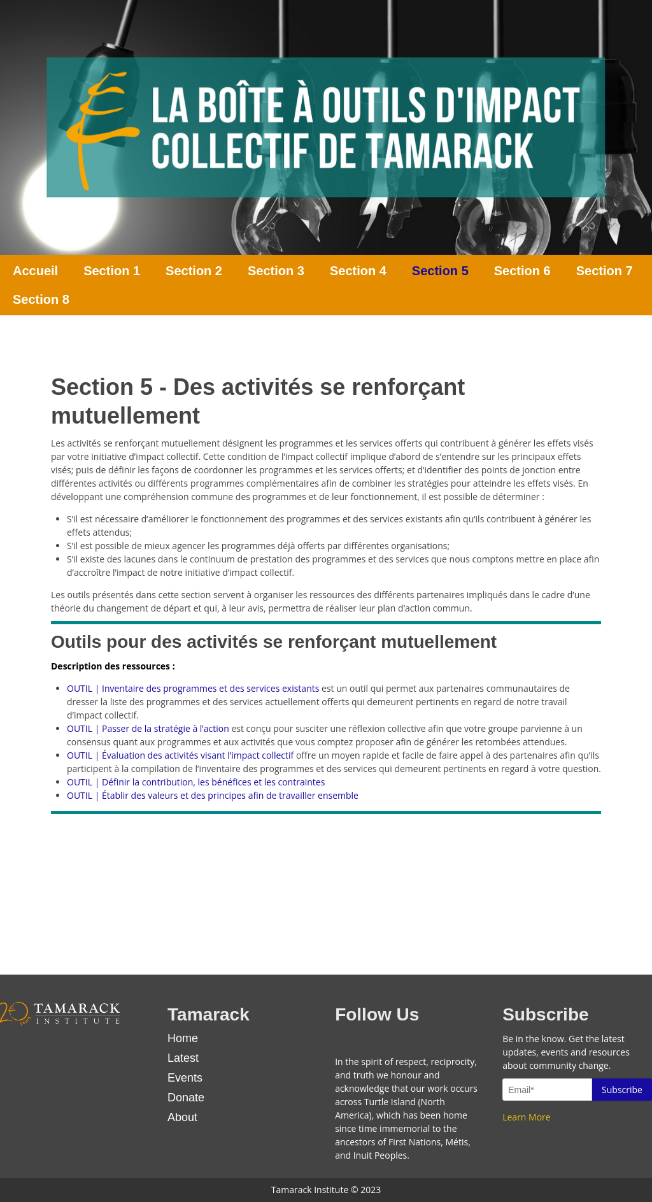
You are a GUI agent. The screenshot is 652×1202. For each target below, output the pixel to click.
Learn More (526, 1117)
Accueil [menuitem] (35, 271)
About (182, 1117)
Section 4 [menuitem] (358, 271)
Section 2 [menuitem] (194, 271)
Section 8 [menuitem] (41, 299)
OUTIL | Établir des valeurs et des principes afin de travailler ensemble (212, 795)
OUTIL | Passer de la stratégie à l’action (148, 728)
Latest (183, 1058)
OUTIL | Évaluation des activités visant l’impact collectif (180, 755)
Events (184, 1077)
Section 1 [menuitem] (111, 271)
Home (182, 1038)
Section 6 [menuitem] (522, 271)
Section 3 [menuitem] (276, 271)
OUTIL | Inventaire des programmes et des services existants (193, 688)
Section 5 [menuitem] (440, 271)
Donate (185, 1097)
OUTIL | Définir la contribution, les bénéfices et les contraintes (196, 782)
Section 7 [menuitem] (604, 271)
